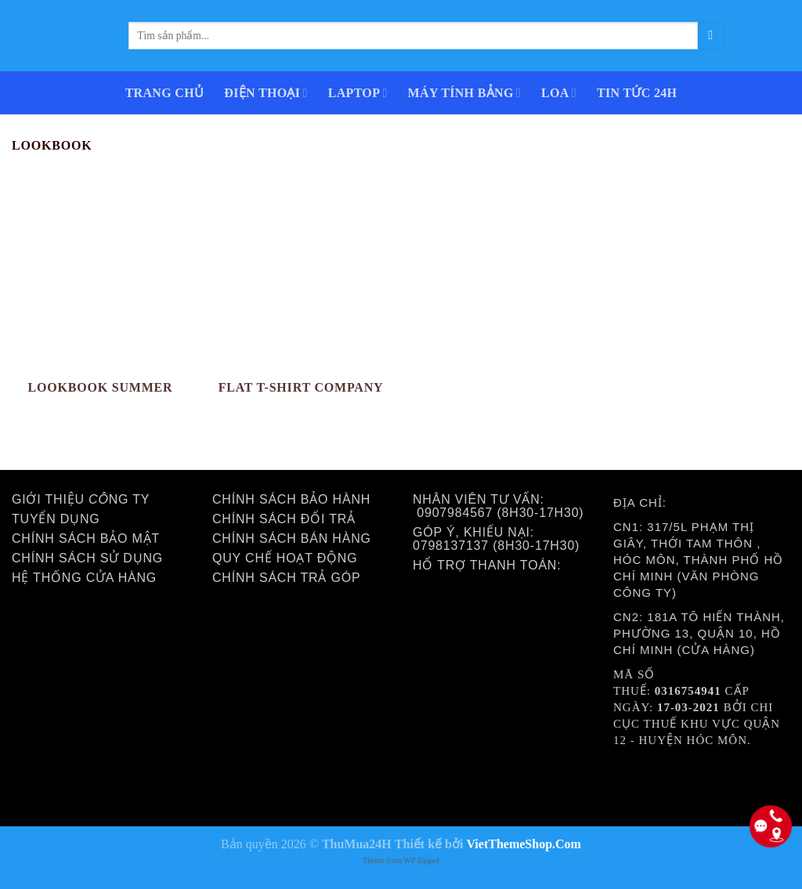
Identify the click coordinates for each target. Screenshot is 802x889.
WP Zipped (421, 860)
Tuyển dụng (56, 519)
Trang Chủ (164, 92)
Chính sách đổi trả (284, 519)
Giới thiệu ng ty (81, 499)
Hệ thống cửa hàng (84, 577)
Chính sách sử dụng (87, 558)
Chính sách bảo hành (291, 499)
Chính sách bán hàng (291, 538)
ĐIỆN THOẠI (265, 92)
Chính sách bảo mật (86, 538)
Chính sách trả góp (286, 577)
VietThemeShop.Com (523, 844)
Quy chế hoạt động (284, 558)
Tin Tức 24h (637, 92)
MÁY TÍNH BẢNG (464, 92)
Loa (558, 92)
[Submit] (711, 35)
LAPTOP (358, 92)
